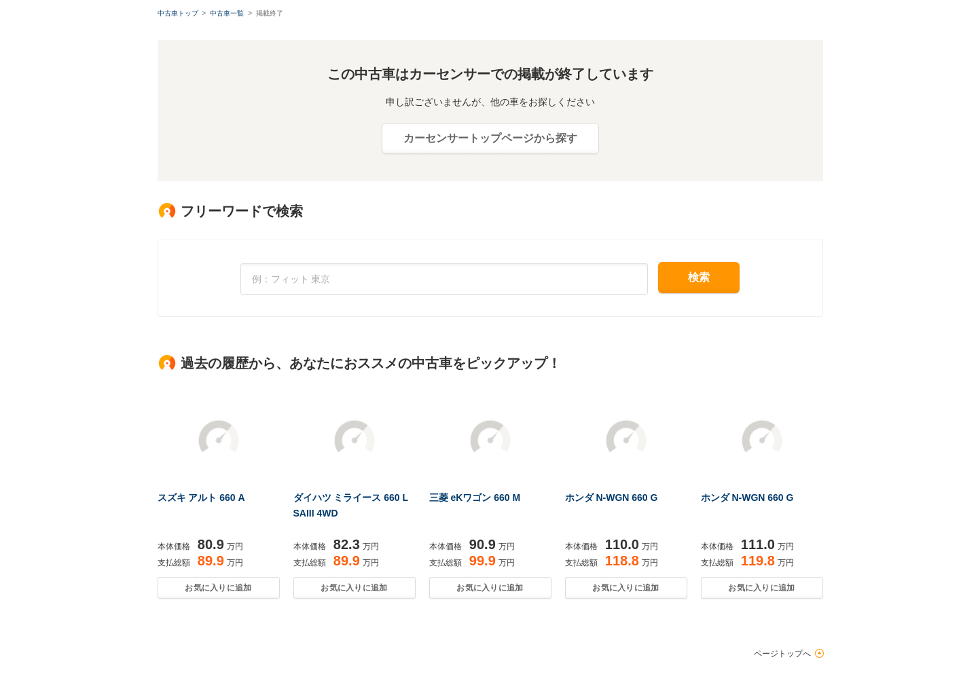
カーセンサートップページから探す (490, 138)
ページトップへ (782, 653)
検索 (699, 277)
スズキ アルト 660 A (201, 497)
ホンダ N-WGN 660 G (611, 497)
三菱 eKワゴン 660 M (475, 497)
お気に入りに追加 (218, 588)
